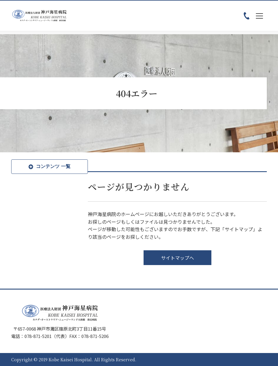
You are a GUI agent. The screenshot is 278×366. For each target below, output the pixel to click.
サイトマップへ (177, 257)
